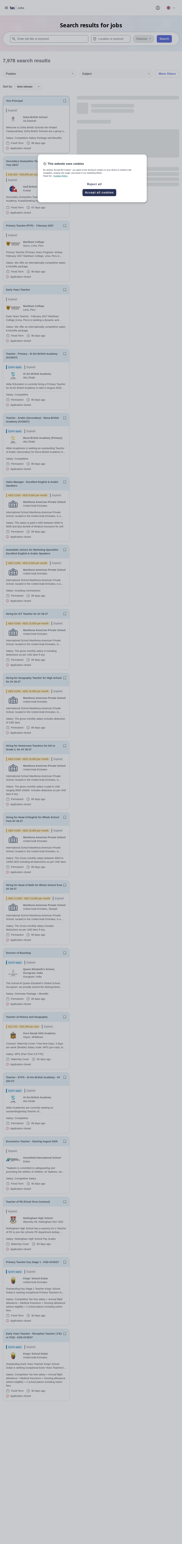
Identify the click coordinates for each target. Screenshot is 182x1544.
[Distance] (143, 39)
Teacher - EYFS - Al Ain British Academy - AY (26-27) (33, 1079)
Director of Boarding (18, 952)
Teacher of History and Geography (27, 1017)
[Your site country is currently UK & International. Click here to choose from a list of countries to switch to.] (171, 8)
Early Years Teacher (18, 289)
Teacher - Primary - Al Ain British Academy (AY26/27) (32, 355)
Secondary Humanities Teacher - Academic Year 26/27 (32, 163)
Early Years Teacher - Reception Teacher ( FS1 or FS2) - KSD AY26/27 (34, 1335)
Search (164, 38)
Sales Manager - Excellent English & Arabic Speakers (32, 484)
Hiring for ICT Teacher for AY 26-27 (27, 613)
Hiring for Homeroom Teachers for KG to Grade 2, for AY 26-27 (30, 747)
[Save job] (64, 101)
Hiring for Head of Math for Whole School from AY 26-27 (34, 887)
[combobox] (49, 39)
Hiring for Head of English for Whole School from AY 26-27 (32, 819)
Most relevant (28, 86)
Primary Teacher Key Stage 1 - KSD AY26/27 (32, 1262)
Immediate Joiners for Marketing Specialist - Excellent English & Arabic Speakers (33, 551)
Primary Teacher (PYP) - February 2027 (30, 225)
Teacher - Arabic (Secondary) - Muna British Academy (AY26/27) (32, 419)
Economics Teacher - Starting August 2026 (32, 1141)
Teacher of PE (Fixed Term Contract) (28, 1201)
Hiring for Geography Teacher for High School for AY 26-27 (34, 679)
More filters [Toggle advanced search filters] (167, 73)
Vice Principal (14, 100)
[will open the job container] (36, 129)
